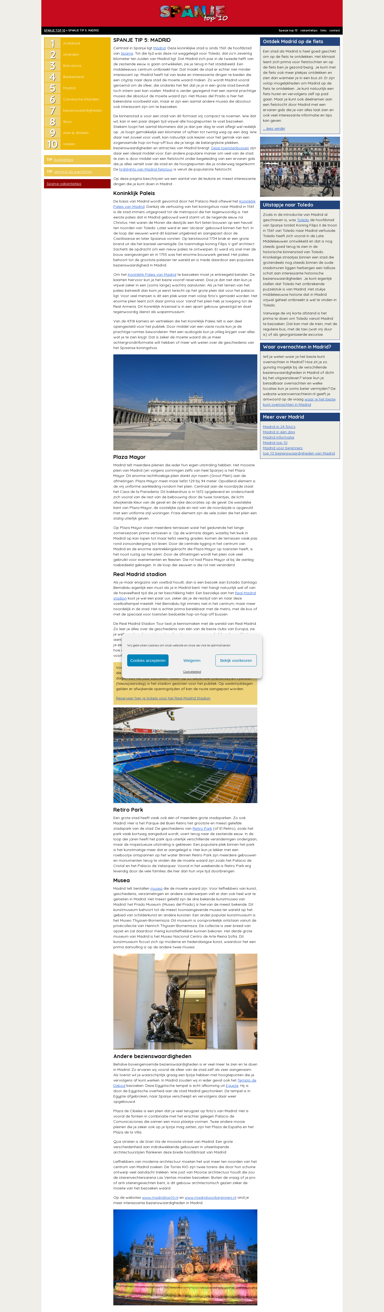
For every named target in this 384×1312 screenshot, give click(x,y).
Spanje (127, 53)
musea (156, 888)
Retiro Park (202, 828)
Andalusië (71, 43)
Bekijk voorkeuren (236, 660)
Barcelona (72, 65)
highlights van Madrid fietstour (146, 169)
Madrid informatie (278, 437)
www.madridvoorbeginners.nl (210, 1197)
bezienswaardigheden (82, 110)
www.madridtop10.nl (160, 1197)
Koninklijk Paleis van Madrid (152, 274)
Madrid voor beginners (283, 448)
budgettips (63, 159)
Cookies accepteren (148, 660)
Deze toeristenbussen (230, 147)
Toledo (303, 219)
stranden (71, 54)
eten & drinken (76, 132)
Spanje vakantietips (64, 183)
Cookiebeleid (192, 672)
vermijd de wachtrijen (73, 171)
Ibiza (67, 121)
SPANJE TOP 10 (54, 30)
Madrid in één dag (279, 432)
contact (334, 30)
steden (69, 143)
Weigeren (192, 660)
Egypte (232, 1085)
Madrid (69, 88)
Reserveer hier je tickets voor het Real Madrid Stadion (163, 698)
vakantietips (309, 30)
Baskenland (73, 76)
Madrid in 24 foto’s (279, 426)
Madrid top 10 (275, 442)
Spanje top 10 (288, 30)
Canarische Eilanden (81, 99)
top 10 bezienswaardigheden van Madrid (299, 453)
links (323, 30)
